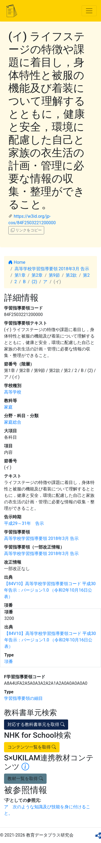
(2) (34, 281)
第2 (86, 275)
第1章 (20, 275)
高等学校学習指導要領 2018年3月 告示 (52, 268)
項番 (8, 661)
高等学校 (12, 392)
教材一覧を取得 (25, 778)
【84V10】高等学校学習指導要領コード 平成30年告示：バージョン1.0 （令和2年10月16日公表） (50, 590)
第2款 (71, 275)
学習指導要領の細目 (23, 698)
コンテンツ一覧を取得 (32, 747)
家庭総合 (12, 422)
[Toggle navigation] (89, 10)
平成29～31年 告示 (24, 523)
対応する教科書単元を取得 (36, 724)
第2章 (37, 275)
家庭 (8, 407)
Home (16, 262)
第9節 (54, 275)
